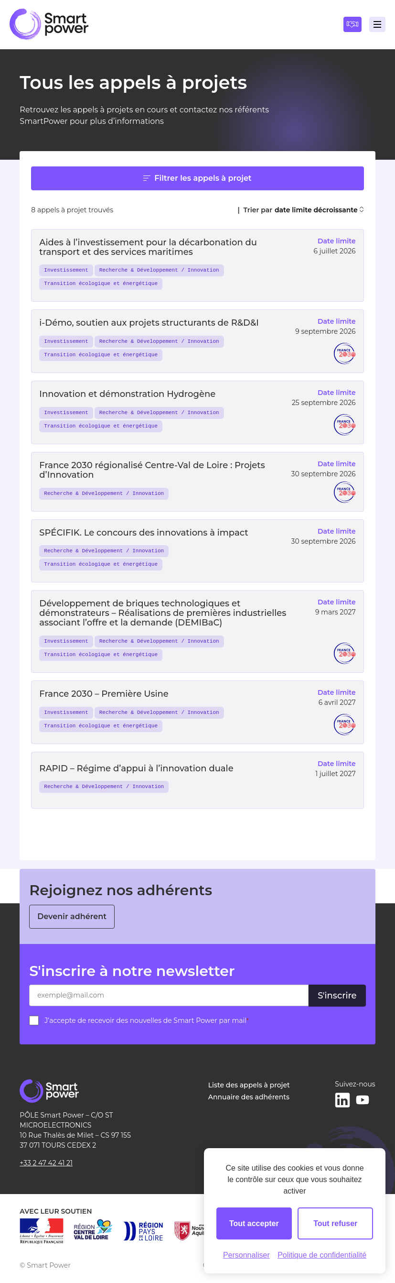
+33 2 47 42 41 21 (46, 1163)
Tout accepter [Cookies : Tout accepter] (254, 1223)
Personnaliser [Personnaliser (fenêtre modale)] (246, 1255)
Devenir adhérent (72, 916)
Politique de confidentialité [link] (322, 1255)
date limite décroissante (319, 210)
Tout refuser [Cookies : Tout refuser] (335, 1223)
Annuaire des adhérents (248, 1097)
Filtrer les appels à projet (197, 178)
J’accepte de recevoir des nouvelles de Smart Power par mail (146, 1020)
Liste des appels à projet (249, 1085)
